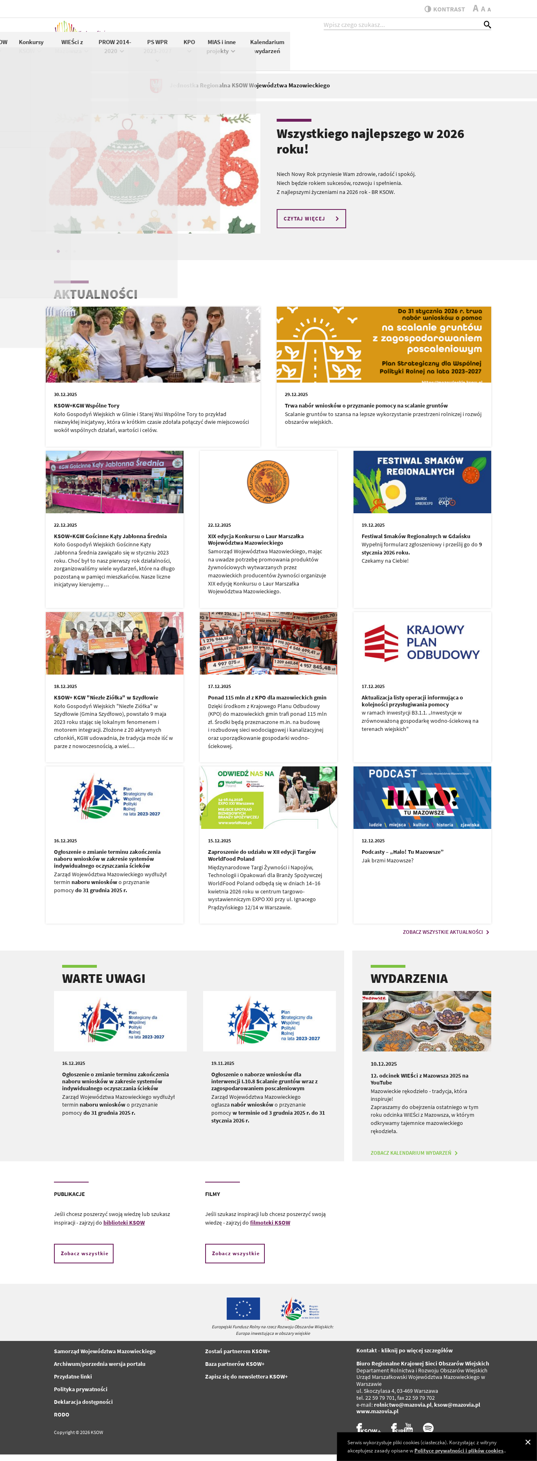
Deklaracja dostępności (83, 1408)
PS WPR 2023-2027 (358, 56)
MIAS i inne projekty (422, 52)
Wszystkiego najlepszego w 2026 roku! (370, 148)
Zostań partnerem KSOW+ (237, 1358)
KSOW (200, 52)
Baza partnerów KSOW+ (234, 1370)
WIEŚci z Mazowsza (273, 52)
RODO (61, 1421)
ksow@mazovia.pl (457, 1411)
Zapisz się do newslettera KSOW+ (246, 1383)
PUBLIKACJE (69, 1201)
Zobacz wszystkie (85, 1260)
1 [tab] (58, 258)
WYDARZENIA (409, 985)
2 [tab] (66, 258)
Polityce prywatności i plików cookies (458, 1450)
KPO (390, 52)
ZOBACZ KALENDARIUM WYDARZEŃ (415, 1159)
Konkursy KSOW (231, 52)
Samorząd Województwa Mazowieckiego (105, 1358)
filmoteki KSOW (270, 1229)
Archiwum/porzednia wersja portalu (99, 1370)
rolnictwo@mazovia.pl (403, 1411)
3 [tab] (74, 258)
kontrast (441, 9)
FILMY (212, 1201)
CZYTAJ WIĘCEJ (312, 225)
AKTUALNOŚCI (96, 300)
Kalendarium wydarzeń (468, 52)
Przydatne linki (73, 1383)
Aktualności (169, 47)
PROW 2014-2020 (316, 52)
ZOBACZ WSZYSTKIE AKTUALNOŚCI (447, 938)
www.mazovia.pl (377, 1418)
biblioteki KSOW (124, 1229)
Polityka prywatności (80, 1396)
